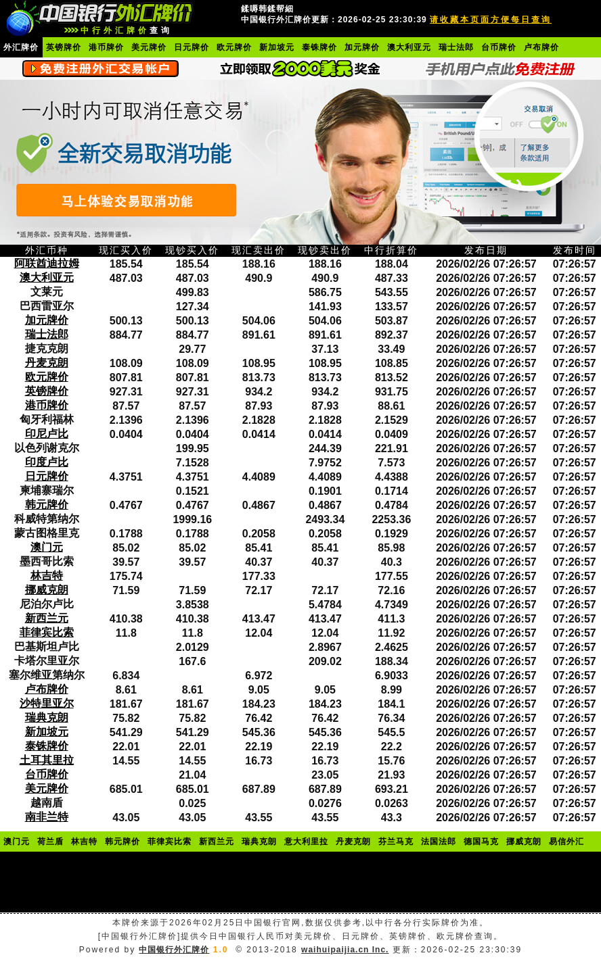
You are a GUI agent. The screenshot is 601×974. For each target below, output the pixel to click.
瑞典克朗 (46, 717)
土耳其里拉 (47, 760)
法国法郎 (438, 841)
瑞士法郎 (456, 47)
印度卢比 (46, 462)
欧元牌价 (234, 47)
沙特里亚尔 (47, 703)
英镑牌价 (63, 47)
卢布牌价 (541, 47)
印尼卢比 (46, 433)
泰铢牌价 (319, 47)
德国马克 (481, 841)
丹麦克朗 (46, 362)
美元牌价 (148, 47)
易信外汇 (566, 841)
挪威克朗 (46, 589)
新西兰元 (46, 618)
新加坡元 (276, 47)
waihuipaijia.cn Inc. (344, 949)
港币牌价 (106, 47)
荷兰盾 (50, 841)
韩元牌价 (46, 504)
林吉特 (46, 575)
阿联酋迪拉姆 (46, 263)
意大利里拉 (306, 841)
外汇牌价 (21, 47)
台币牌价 (498, 47)
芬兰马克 (396, 841)
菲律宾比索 (47, 632)
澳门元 (46, 547)
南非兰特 (46, 817)
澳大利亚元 (409, 47)
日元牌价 (191, 47)
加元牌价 (362, 47)
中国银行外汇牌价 (174, 949)
